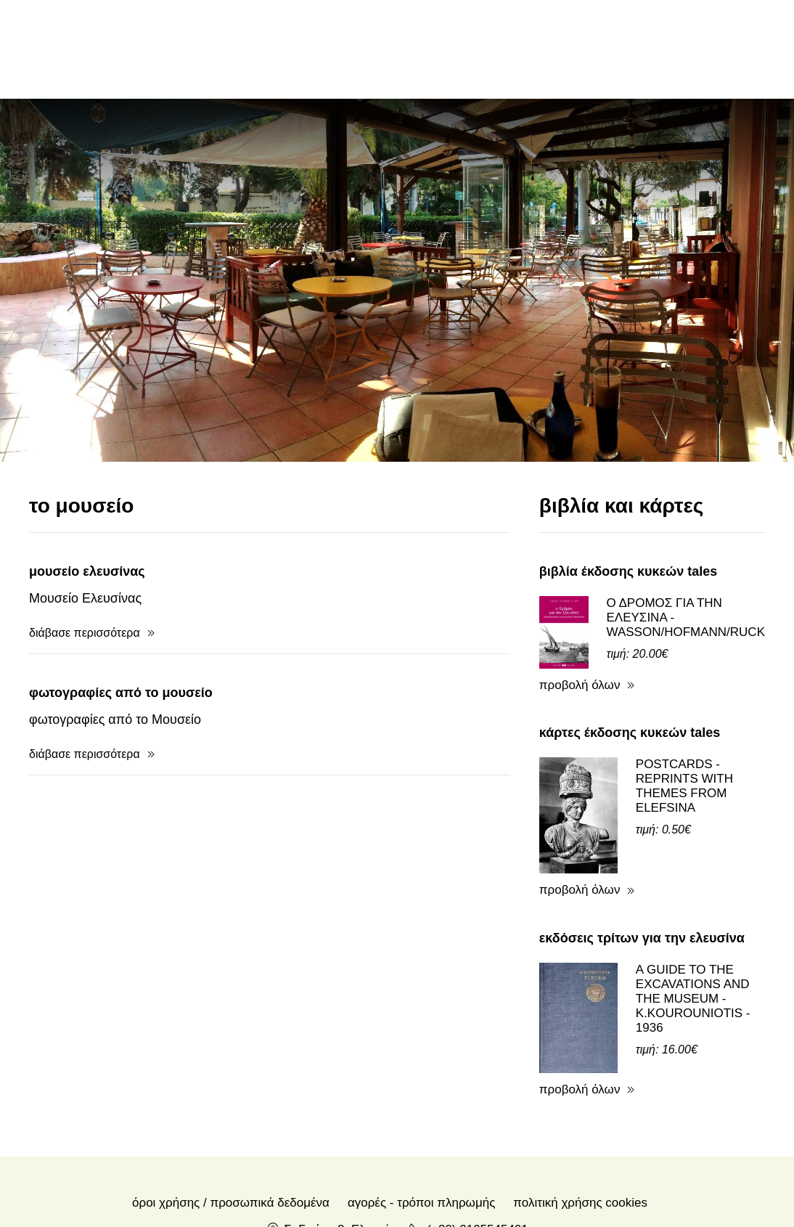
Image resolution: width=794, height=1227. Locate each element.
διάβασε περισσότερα (84, 633)
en (653, 48)
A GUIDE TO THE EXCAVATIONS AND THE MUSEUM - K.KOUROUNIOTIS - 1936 (693, 999)
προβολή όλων (580, 685)
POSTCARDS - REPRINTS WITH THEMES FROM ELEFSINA (684, 786)
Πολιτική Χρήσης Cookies (580, 1203)
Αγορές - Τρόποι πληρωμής (421, 1203)
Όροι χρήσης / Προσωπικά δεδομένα (231, 1203)
